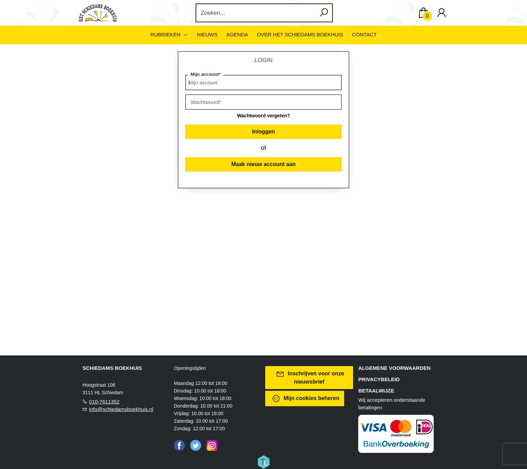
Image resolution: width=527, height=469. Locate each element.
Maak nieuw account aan (263, 164)
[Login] (441, 13)
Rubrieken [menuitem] (166, 34)
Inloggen (263, 131)
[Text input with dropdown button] (256, 12)
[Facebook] (179, 445)
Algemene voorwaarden (394, 368)
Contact (364, 34)
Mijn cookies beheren (305, 398)
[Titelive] (263, 461)
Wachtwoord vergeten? (263, 115)
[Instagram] (212, 445)
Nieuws (207, 34)
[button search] (323, 12)
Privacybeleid (379, 379)
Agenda (237, 34)
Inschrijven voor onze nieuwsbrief (310, 377)
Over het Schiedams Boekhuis (300, 34)
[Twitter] (195, 445)
